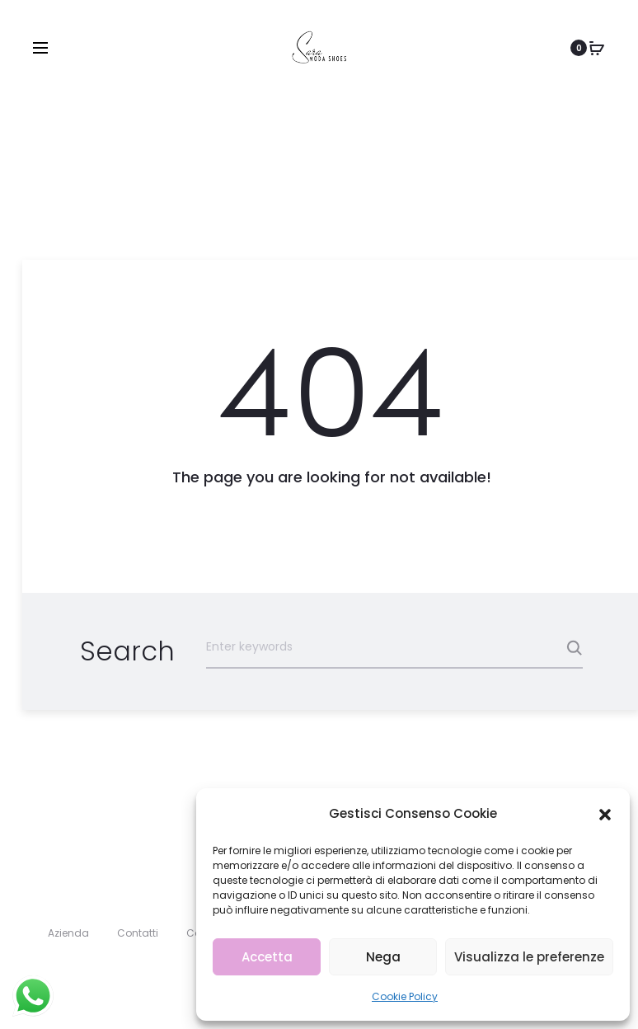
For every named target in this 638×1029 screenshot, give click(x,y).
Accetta (267, 957)
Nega (383, 957)
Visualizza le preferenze (529, 957)
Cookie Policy (405, 996)
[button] (605, 814)
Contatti (137, 933)
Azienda (68, 933)
